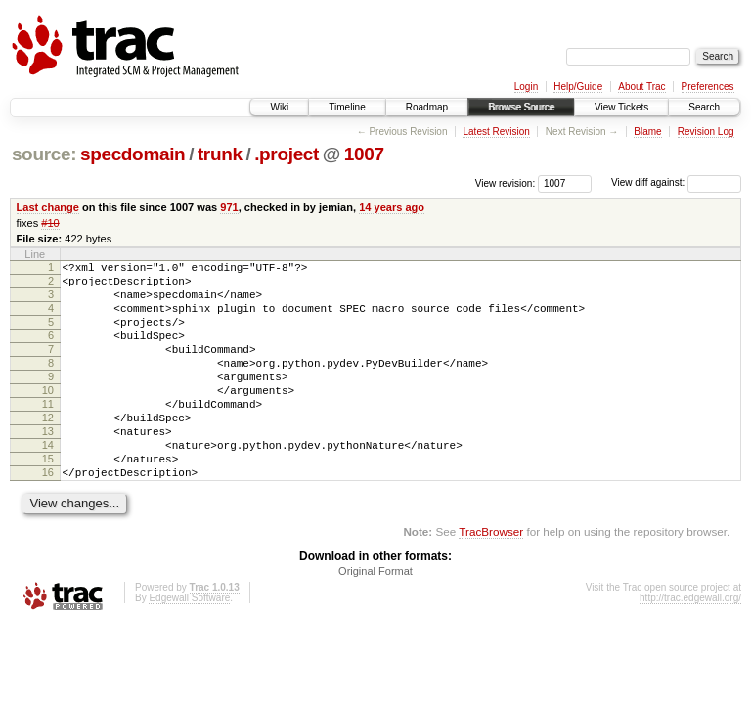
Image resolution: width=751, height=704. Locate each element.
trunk (220, 154)
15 (48, 500)
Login (526, 86)
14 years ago (391, 207)
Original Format (375, 618)
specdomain (132, 154)
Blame (647, 131)
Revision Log (706, 131)
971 (229, 207)
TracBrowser (491, 578)
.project (286, 154)
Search (704, 107)
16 (48, 516)
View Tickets (621, 107)
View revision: (505, 182)
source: (44, 154)
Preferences (708, 86)
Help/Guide (577, 86)
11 (48, 433)
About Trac (641, 86)
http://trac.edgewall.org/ (690, 644)
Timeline (347, 107)
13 (48, 466)
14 (48, 483)
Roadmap (427, 107)
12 (48, 450)
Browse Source (521, 107)
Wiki (279, 107)
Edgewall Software (189, 644)
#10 (50, 223)
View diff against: (676, 182)
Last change (48, 207)
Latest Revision (496, 131)
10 (48, 416)
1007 (364, 154)
